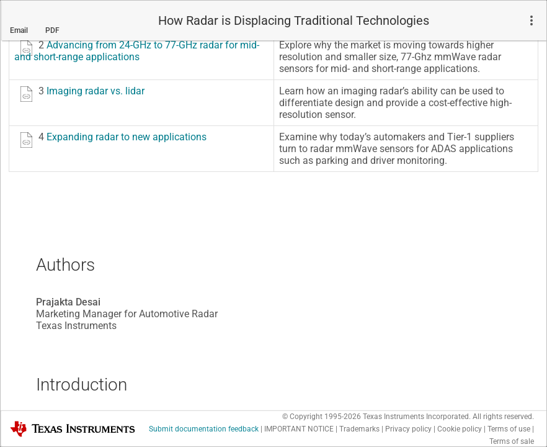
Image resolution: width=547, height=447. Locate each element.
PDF (52, 29)
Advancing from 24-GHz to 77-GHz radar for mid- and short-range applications (136, 49)
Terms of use (508, 427)
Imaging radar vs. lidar (96, 90)
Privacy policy (408, 427)
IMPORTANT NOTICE (299, 427)
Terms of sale (511, 440)
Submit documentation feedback (204, 427)
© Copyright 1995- (321, 415)
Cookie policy (459, 427)
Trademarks (359, 427)
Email (19, 29)
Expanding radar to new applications (127, 136)
